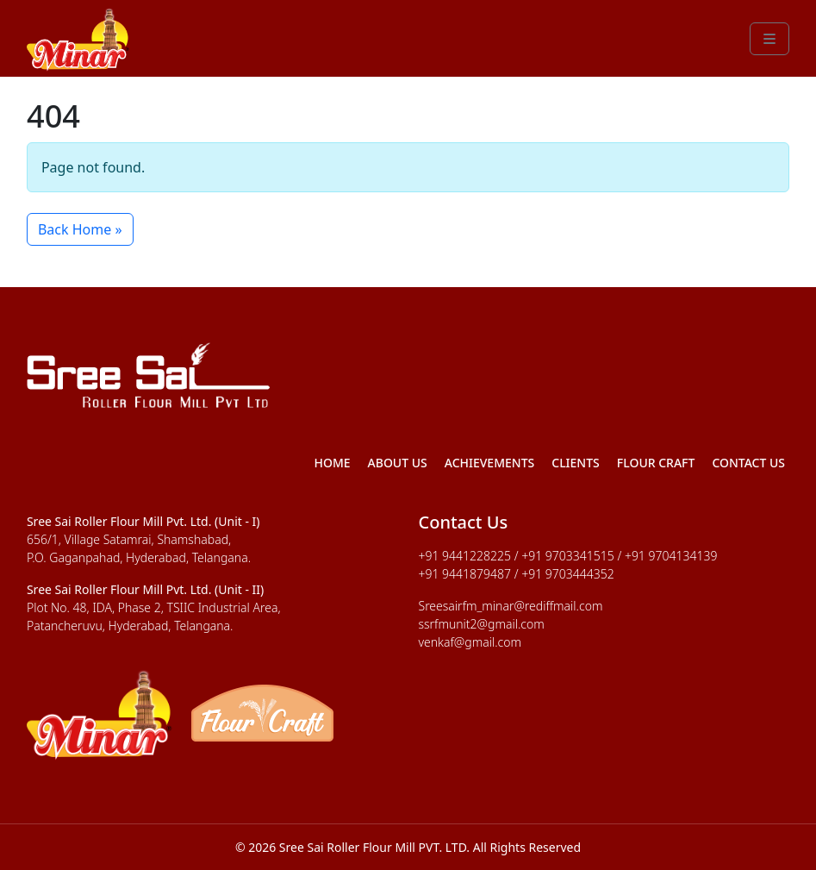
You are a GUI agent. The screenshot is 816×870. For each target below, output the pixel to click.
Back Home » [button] (80, 229)
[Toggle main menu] (769, 38)
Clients (575, 462)
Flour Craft (656, 462)
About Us (397, 462)
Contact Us (748, 462)
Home (332, 462)
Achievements (490, 462)
